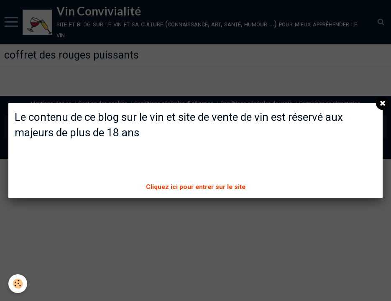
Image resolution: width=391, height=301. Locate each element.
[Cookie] (17, 283)
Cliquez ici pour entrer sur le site (195, 187)
